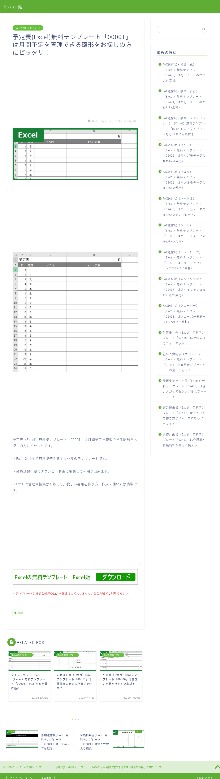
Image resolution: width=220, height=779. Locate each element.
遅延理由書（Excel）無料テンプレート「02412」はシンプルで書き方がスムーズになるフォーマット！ (185, 415)
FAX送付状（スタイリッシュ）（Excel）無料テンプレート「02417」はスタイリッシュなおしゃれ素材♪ (184, 287)
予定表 (20, 612)
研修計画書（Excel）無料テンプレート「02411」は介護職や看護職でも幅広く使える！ (184, 439)
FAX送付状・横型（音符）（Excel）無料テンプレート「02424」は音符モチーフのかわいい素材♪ (184, 99)
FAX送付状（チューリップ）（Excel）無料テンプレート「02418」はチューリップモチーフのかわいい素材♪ (184, 260)
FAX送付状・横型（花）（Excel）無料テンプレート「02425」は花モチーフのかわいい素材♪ (184, 72)
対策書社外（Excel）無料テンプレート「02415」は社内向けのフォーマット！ (184, 337)
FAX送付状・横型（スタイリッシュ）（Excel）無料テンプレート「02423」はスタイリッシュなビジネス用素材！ (184, 126)
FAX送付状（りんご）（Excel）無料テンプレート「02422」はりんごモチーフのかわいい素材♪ (184, 152)
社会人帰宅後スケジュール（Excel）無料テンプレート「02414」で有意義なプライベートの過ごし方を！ (184, 362)
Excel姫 (13, 6)
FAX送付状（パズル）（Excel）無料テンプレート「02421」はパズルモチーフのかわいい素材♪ (184, 179)
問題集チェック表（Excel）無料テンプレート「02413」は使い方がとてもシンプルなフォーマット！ (185, 388)
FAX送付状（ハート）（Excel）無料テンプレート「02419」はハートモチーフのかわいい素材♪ (184, 233)
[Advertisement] (75, 85)
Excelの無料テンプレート (28, 28)
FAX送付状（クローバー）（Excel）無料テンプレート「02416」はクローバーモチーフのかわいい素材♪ (184, 313)
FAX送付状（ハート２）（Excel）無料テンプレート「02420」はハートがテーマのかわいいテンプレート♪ (184, 206)
